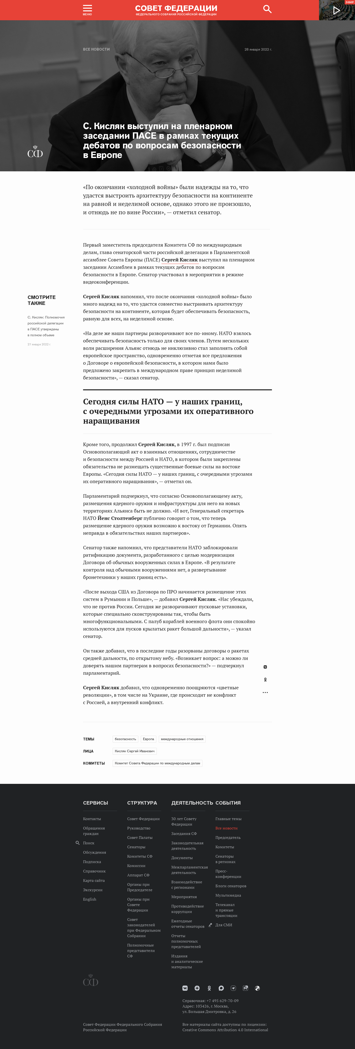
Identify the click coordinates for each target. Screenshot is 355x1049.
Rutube (245, 988)
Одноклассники (265, 680)
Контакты (92, 818)
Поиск (88, 842)
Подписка (92, 861)
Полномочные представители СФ (141, 950)
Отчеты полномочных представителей (186, 941)
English (89, 899)
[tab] (265, 682)
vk (185, 988)
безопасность (125, 739)
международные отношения (182, 739)
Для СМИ (223, 924)
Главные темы (228, 818)
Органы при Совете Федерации (138, 904)
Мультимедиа (228, 895)
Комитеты (224, 846)
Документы (182, 857)
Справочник (94, 871)
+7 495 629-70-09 (223, 1000)
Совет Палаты (140, 837)
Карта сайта (94, 880)
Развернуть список (265, 692)
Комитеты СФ (140, 856)
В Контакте (265, 667)
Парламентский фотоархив (257, 988)
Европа (148, 739)
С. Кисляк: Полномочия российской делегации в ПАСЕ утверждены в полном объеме (46, 326)
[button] (87, 10)
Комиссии (136, 865)
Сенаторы (136, 846)
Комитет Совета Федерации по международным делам (157, 763)
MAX (221, 988)
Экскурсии (93, 889)
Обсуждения (94, 852)
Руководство (138, 828)
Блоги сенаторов (230, 885)
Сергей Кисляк (180, 260)
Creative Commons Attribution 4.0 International (225, 1029)
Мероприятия (184, 896)
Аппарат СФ (138, 874)
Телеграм (233, 988)
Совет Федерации (143, 818)
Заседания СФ (184, 833)
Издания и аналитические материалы (187, 961)
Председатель (228, 837)
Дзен (197, 988)
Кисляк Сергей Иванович (135, 751)
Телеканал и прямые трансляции (226, 910)
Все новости (96, 49)
